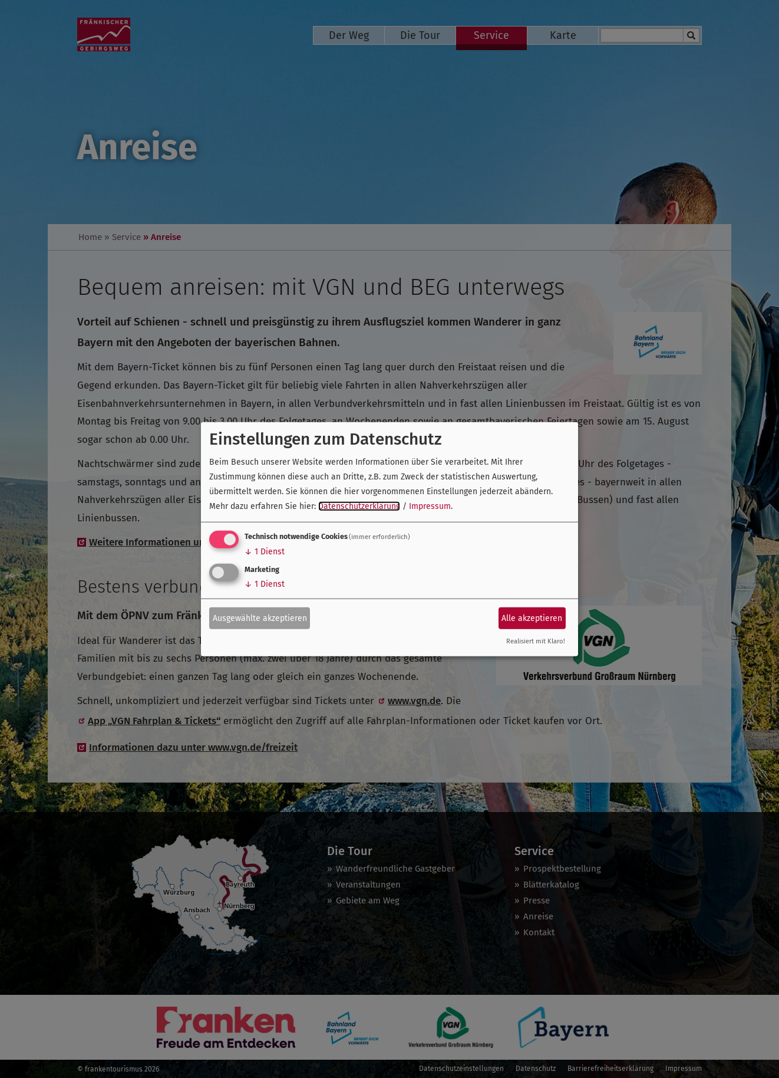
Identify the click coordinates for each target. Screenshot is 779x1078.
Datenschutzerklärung (359, 506)
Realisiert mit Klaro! (535, 641)
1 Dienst (265, 552)
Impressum (430, 506)
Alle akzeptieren (531, 618)
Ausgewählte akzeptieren (260, 618)
